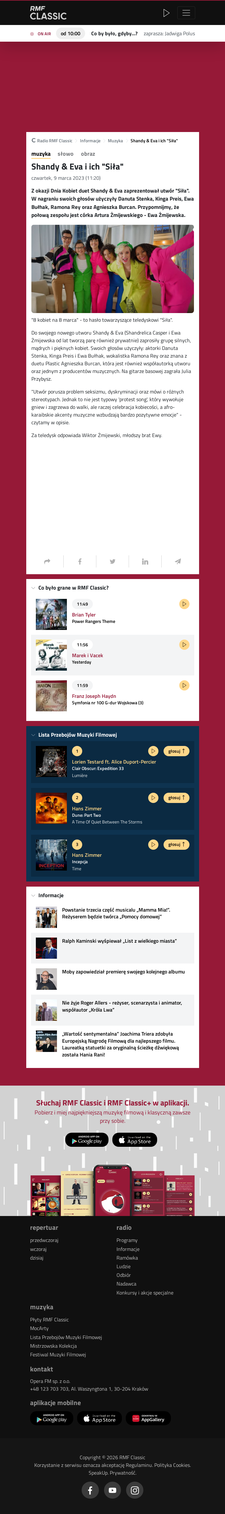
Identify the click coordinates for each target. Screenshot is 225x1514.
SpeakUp (98, 1473)
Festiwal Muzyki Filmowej (58, 1354)
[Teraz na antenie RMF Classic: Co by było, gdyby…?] (114, 33)
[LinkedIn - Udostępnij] (145, 561)
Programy (127, 1240)
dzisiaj (37, 1258)
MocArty (39, 1328)
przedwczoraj (44, 1240)
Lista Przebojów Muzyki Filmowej (66, 1337)
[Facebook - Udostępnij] (79, 561)
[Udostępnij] (47, 561)
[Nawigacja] (186, 12)
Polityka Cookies (172, 1465)
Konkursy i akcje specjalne (145, 1292)
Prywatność (122, 1473)
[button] (128, 12)
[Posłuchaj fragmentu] (184, 604)
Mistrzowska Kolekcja (53, 1346)
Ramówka (127, 1258)
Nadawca (126, 1283)
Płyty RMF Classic (49, 1319)
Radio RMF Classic (51, 140)
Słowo (66, 154)
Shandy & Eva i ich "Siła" (154, 140)
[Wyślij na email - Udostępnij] (177, 561)
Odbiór (124, 1275)
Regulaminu (139, 1465)
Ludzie (124, 1266)
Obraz (88, 154)
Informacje (90, 140)
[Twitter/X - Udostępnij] (112, 561)
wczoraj (38, 1249)
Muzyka (115, 140)
